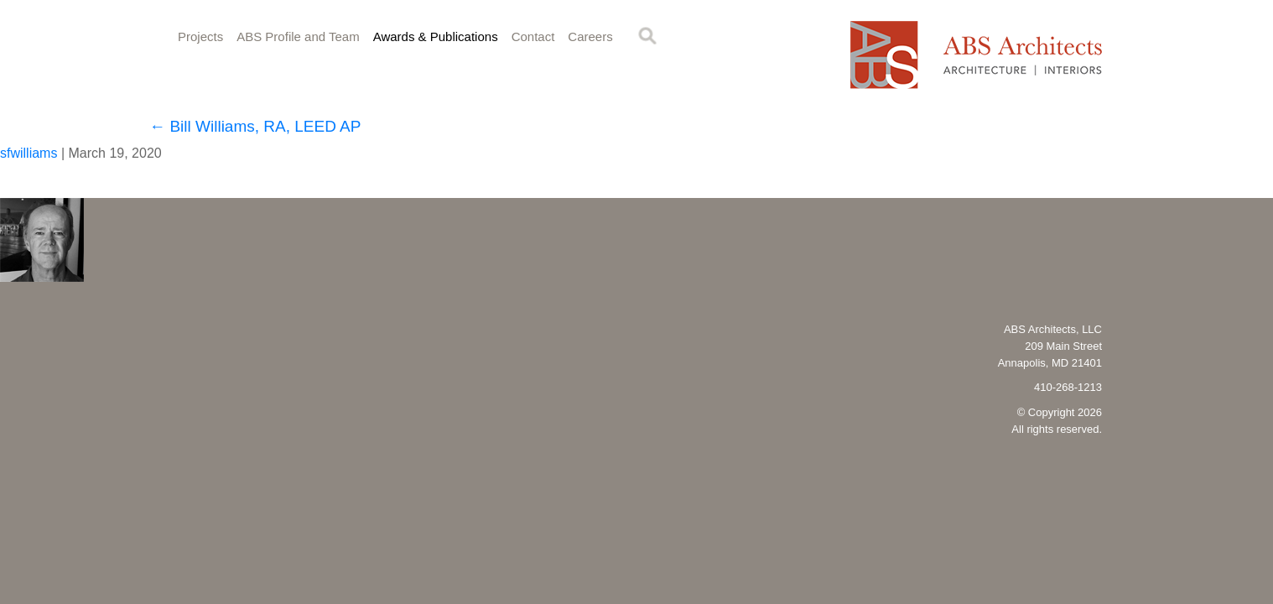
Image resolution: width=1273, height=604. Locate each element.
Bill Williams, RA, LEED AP (255, 126)
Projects (200, 36)
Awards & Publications (435, 36)
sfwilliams (28, 153)
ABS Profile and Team (297, 36)
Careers (590, 36)
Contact (533, 36)
